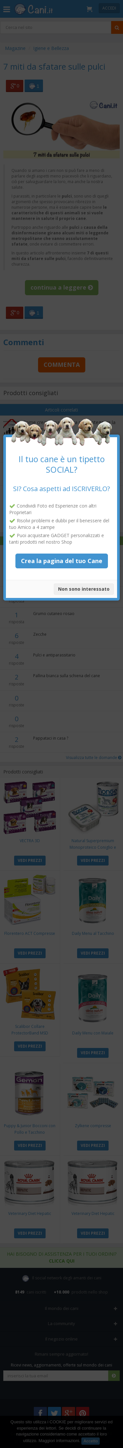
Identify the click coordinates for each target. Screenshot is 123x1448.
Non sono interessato (84, 578)
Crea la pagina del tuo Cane (61, 550)
